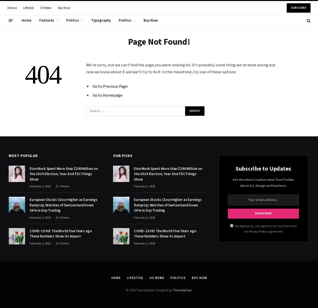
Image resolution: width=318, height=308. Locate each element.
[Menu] (11, 20)
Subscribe (298, 8)
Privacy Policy (258, 231)
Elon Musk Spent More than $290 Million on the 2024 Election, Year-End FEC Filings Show (64, 174)
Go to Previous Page (110, 86)
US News (45, 8)
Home (26, 20)
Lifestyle (28, 8)
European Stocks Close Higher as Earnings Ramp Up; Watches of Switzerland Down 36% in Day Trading (63, 205)
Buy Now (64, 8)
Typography (101, 20)
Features (46, 20)
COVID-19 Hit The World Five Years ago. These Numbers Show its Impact (61, 234)
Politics (72, 20)
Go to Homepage (107, 95)
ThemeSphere (182, 290)
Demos (12, 8)
